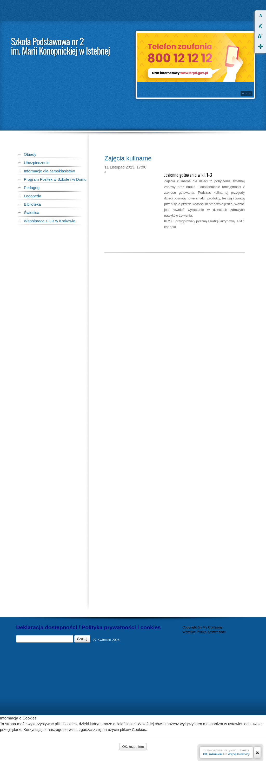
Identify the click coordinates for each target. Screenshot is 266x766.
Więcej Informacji (239, 754)
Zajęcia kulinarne (127, 208)
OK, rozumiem (213, 754)
